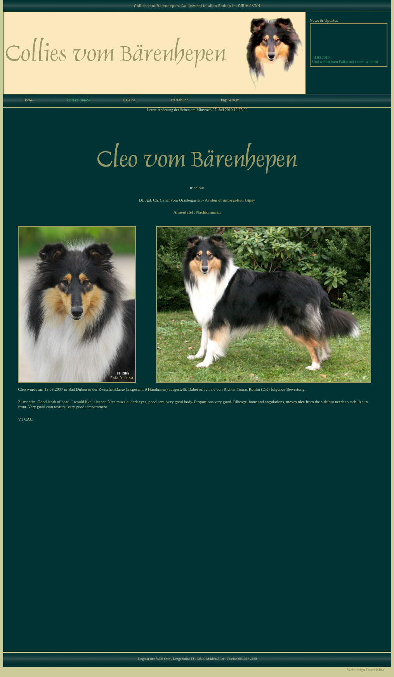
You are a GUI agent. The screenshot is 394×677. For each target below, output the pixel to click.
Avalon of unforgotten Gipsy (230, 200)
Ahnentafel (183, 212)
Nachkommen (208, 212)
